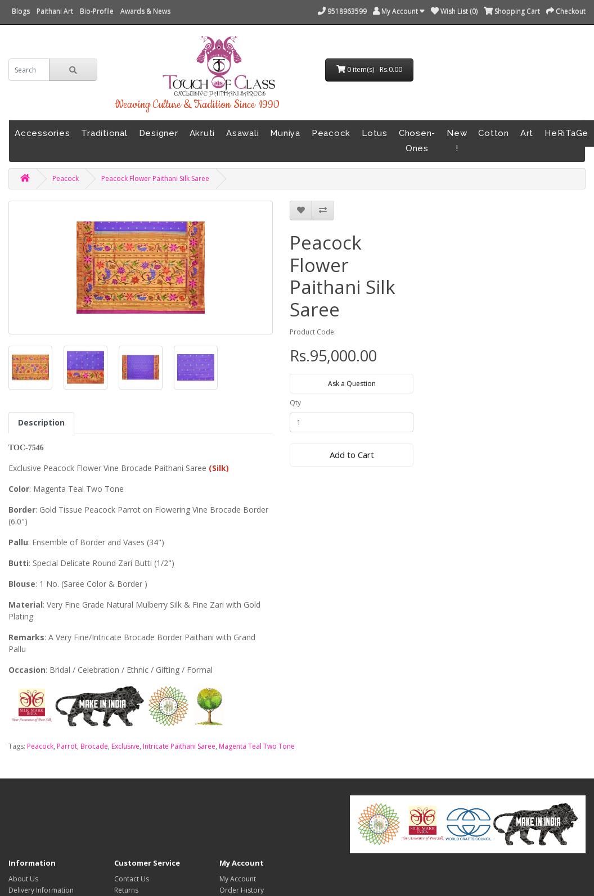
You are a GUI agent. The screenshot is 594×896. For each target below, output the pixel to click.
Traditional (104, 133)
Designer (158, 133)
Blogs (21, 11)
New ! (457, 140)
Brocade (94, 746)
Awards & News (145, 11)
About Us (23, 879)
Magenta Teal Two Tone (257, 746)
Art (526, 133)
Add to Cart (352, 454)
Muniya (285, 133)
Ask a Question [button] (352, 383)
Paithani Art (55, 11)
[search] (29, 69)
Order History (241, 890)
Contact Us (131, 879)
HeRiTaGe (566, 133)
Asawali (242, 133)
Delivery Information (41, 890)
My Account (237, 879)
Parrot (67, 746)
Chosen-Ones (417, 140)
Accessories (42, 133)
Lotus (375, 133)
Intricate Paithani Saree (179, 746)
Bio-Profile (97, 11)
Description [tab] (41, 422)
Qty (295, 403)
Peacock (331, 133)
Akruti (202, 133)
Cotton (493, 133)
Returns (126, 890)
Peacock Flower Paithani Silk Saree (155, 178)
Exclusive (125, 746)
